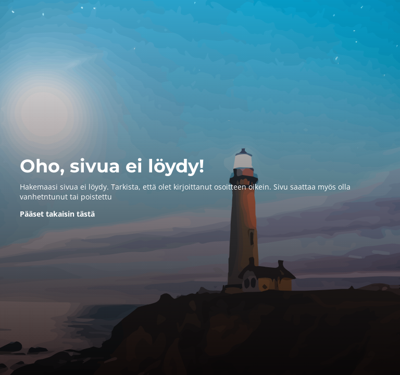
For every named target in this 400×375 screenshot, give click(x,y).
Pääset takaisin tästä (57, 214)
